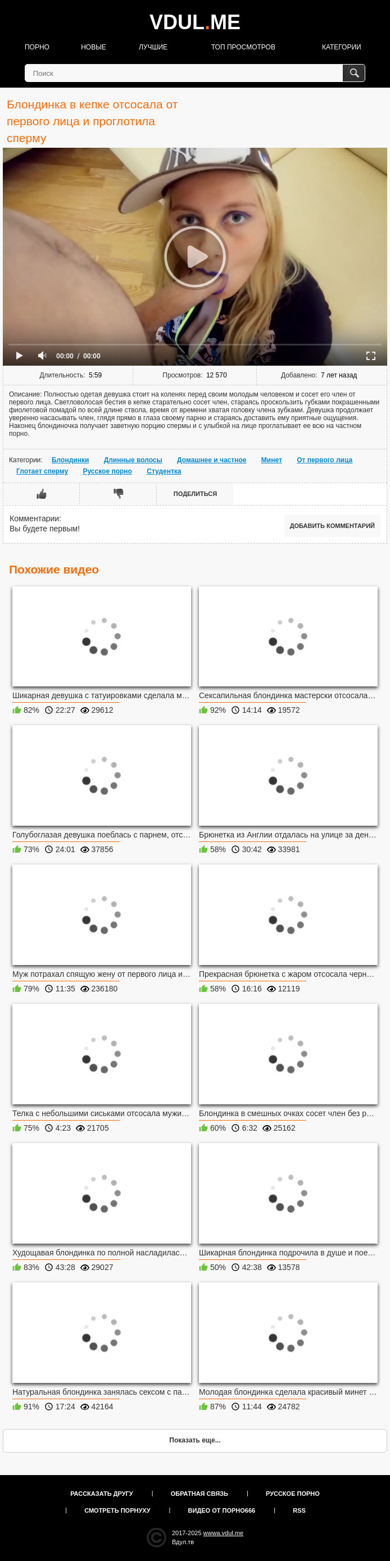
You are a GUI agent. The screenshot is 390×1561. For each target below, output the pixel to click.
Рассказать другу (101, 1493)
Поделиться (195, 493)
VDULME (195, 22)
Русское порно (107, 471)
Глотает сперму (42, 471)
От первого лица (324, 460)
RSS (299, 1510)
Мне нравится (41, 493)
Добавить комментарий (332, 525)
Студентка (164, 471)
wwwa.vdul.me (223, 1533)
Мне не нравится (118, 493)
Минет (271, 460)
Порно (37, 47)
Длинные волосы (133, 460)
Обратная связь (199, 1493)
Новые (93, 47)
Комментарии (34, 518)
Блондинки (70, 460)
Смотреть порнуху (117, 1510)
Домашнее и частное (211, 460)
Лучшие (153, 47)
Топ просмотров (243, 47)
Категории (341, 47)
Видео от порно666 (222, 1510)
